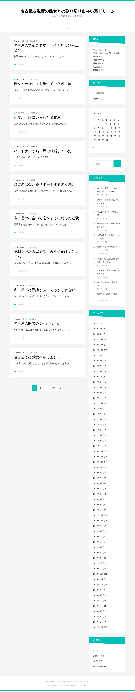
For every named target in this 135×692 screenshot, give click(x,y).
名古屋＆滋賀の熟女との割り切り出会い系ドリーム (67, 11)
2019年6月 (98, 542)
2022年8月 (98, 361)
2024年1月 (98, 324)
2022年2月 (98, 393)
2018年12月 (98, 574)
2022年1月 (98, 399)
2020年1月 (98, 511)
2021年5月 (98, 425)
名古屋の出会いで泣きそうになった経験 (46, 218)
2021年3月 (98, 436)
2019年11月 (98, 521)
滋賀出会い (98, 63)
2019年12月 (98, 516)
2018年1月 (98, 622)
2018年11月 (98, 580)
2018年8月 (98, 596)
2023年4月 (98, 329)
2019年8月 (98, 532)
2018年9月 (98, 590)
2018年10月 (98, 585)
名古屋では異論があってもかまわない (45, 290)
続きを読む (22, 64)
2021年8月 (98, 409)
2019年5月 (98, 548)
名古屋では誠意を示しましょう (39, 357)
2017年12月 (98, 628)
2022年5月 (98, 377)
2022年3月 (98, 388)
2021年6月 (98, 420)
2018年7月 (98, 601)
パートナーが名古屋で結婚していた (43, 151)
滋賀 (34, 180)
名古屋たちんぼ (99, 49)
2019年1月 (98, 569)
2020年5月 (98, 489)
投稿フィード (99, 656)
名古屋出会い (99, 66)
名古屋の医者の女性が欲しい (37, 323)
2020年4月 (98, 495)
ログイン (97, 651)
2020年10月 (98, 463)
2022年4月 (98, 383)
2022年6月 (98, 372)
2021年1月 (98, 447)
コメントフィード (100, 662)
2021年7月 (98, 415)
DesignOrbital (65, 686)
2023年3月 (98, 335)
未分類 (34, 41)
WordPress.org (99, 667)
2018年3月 (98, 612)
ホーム (68, 28)
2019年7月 (98, 537)
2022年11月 (98, 345)
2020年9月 (98, 468)
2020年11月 (98, 457)
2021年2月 (98, 441)
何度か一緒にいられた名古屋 (37, 117)
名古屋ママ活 (99, 60)
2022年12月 (98, 340)
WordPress (83, 686)
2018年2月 (98, 617)
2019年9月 (98, 527)
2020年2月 (98, 505)
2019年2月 (98, 564)
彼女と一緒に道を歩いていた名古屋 (42, 83)
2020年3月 (98, 500)
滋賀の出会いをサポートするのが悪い (44, 184)
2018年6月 (98, 606)
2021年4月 (98, 431)
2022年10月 (98, 351)
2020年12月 (98, 452)
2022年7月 (98, 367)
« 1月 (95, 148)
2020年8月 (98, 473)
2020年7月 (98, 479)
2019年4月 (98, 553)
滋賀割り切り (99, 70)
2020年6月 (98, 484)
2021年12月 (98, 404)
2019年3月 (98, 558)
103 (54, 389)
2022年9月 (98, 356)
